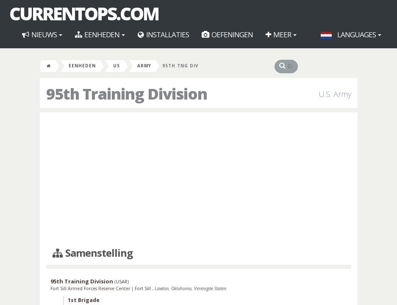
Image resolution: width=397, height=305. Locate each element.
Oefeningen (227, 34)
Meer (281, 34)
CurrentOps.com (83, 13)
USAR (122, 281)
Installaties (163, 34)
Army (144, 66)
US (116, 66)
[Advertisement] (198, 180)
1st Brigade (84, 300)
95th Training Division (81, 281)
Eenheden (100, 34)
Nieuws (42, 34)
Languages (351, 34)
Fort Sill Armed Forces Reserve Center (90, 288)
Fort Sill (143, 288)
